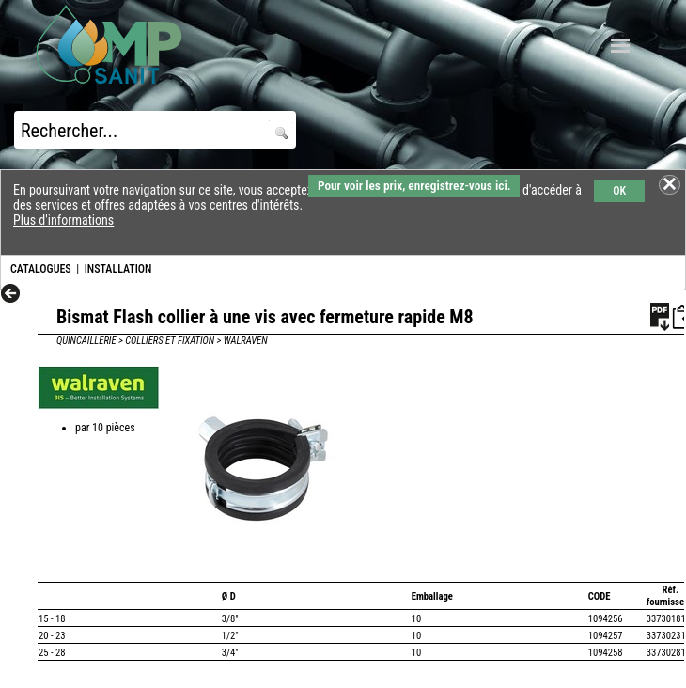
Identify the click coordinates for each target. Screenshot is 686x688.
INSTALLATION (118, 268)
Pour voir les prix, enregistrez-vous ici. (414, 186)
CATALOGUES (40, 268)
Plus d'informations (63, 219)
